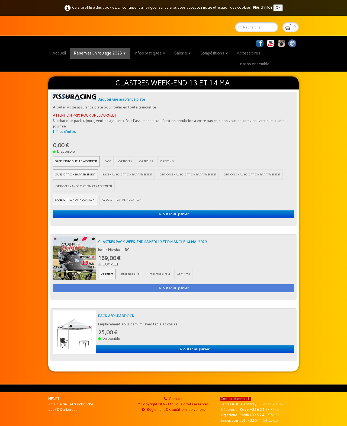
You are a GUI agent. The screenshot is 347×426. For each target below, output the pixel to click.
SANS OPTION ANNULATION (75, 199)
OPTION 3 (167, 161)
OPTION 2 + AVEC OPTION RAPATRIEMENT (251, 174)
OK (278, 8)
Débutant (107, 274)
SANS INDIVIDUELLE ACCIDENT (76, 161)
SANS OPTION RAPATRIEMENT (75, 174)
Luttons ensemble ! (254, 64)
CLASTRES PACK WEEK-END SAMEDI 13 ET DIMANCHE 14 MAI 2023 (152, 242)
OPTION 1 (125, 161)
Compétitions (214, 53)
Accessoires (248, 53)
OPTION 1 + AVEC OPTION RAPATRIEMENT (187, 174)
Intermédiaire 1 (131, 274)
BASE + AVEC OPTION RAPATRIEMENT (127, 174)
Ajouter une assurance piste (121, 99)
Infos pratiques (150, 53)
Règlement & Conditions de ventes (173, 410)
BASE (107, 161)
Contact (173, 399)
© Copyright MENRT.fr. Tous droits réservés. (173, 404)
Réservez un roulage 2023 (100, 53)
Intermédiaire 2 (159, 274)
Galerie (182, 53)
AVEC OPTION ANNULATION (122, 199)
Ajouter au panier (173, 214)
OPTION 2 (146, 161)
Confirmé (183, 274)
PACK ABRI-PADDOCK (116, 316)
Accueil (59, 53)
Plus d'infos (262, 7)
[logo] (50, 26)
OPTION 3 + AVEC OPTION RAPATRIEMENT (83, 186)
